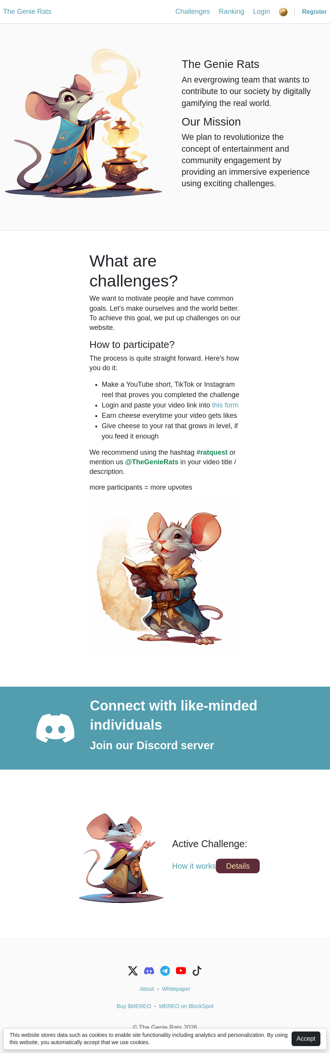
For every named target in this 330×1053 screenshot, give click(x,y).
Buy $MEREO (134, 1006)
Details (238, 866)
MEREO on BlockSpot (186, 1006)
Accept (306, 1038)
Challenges (192, 11)
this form (225, 405)
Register (314, 11)
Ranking (231, 11)
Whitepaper (176, 989)
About (147, 989)
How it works (194, 866)
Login (261, 11)
